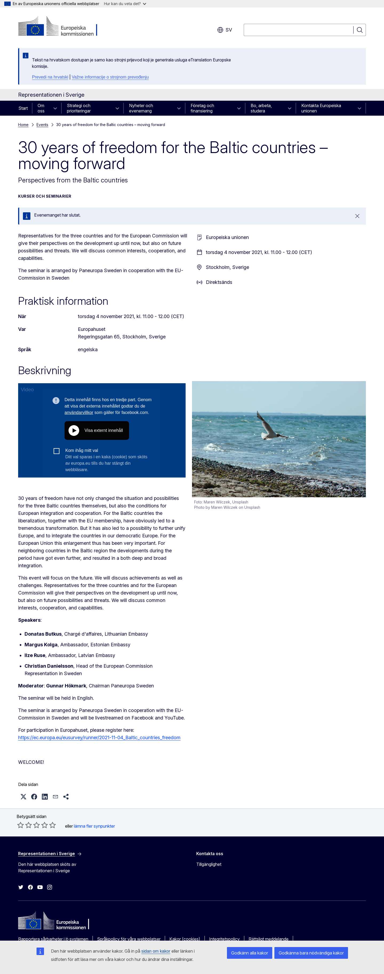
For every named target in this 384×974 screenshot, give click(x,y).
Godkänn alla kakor (249, 953)
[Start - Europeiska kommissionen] (61, 26)
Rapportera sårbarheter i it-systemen (53, 939)
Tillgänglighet (208, 864)
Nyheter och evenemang (141, 108)
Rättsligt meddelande (269, 939)
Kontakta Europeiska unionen (321, 108)
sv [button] (224, 30)
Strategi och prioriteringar (79, 108)
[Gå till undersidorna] (56, 108)
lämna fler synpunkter (94, 826)
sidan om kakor (155, 951)
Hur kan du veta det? (125, 3)
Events (42, 124)
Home (23, 124)
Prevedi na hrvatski (50, 77)
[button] (23, 796)
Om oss (41, 108)
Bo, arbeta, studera (261, 108)
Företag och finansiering (202, 108)
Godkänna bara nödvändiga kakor (311, 953)
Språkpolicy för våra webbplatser (129, 939)
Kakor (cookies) (184, 939)
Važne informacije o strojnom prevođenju (110, 77)
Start (23, 108)
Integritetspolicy (224, 939)
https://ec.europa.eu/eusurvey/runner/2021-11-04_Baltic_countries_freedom (99, 737)
